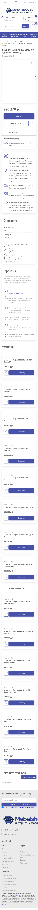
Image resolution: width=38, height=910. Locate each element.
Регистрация (32, 2)
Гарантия (5, 864)
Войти (26, 2)
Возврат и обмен (7, 858)
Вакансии (23, 860)
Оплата (4, 852)
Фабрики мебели (26, 852)
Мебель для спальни (9, 884)
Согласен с (18, 807)
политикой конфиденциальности (22, 807)
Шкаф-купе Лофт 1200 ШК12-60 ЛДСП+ (19, 507)
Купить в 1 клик (15, 124)
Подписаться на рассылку (19, 804)
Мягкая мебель (4, 35)
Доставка (5, 849)
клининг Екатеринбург (13, 895)
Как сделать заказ (8, 861)
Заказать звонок (9, 20)
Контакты (5, 867)
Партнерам (24, 863)
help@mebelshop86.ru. (16, 293)
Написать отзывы (28, 777)
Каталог (23, 849)
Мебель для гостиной (14, 35)
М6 (17, 132)
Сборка (4, 855)
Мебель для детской (9, 890)
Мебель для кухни (24, 35)
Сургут (6, 2)
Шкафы (6, 238)
